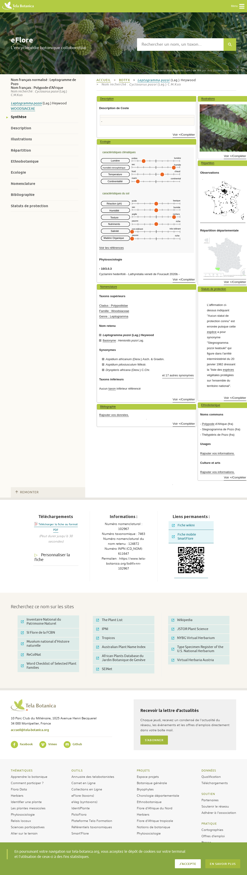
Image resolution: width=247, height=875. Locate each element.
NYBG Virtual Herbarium (193, 638)
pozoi (37, 103)
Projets (143, 770)
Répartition (21, 150)
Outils (77, 770)
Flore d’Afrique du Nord (154, 808)
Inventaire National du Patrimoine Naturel (41, 621)
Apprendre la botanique (29, 776)
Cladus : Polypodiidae (113, 305)
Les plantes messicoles (28, 808)
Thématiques (22, 770)
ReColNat (31, 655)
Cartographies (212, 829)
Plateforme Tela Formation (91, 820)
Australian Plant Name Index (121, 647)
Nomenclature (23, 184)
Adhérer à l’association (218, 812)
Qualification (211, 776)
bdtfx (124, 80)
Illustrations (21, 139)
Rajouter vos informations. (217, 453)
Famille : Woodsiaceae (114, 311)
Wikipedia (182, 620)
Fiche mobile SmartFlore (184, 537)
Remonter (27, 492)
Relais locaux (21, 820)
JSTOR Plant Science (190, 629)
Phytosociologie (23, 814)
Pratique (209, 823)
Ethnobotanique (25, 161)
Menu (238, 6)
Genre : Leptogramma (113, 316)
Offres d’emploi (213, 836)
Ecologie (18, 172)
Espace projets (148, 776)
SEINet (104, 669)
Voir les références (111, 247)
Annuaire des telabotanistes (92, 776)
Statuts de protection (29, 206)
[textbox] (180, 44)
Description (21, 128)
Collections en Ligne (86, 789)
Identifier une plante (26, 801)
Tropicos (105, 638)
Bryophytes (145, 789)
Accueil (103, 80)
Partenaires (210, 800)
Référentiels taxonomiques (91, 827)
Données (208, 770)
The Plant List (109, 620)
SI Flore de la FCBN (38, 632)
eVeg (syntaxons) (84, 801)
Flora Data (19, 789)
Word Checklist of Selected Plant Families (48, 666)
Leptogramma (22, 103)
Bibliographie (22, 195)
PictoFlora (79, 814)
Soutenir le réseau (215, 806)
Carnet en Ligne (83, 783)
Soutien (208, 794)
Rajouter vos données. (114, 415)
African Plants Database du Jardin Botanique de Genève (120, 658)
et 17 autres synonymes (178, 375)
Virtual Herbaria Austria (193, 660)
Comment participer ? (27, 783)
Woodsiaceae (23, 109)
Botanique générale (152, 783)
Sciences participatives (28, 827)
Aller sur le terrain (24, 833)
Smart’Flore (80, 833)
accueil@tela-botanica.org (30, 730)
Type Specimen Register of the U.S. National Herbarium (197, 649)
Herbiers (17, 795)
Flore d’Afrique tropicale (155, 820)
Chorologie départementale (158, 795)
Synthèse (18, 117)
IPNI (102, 629)
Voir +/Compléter (184, 134)
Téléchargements (214, 783)
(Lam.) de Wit (177, 70)
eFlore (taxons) (82, 795)
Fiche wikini (183, 525)
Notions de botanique (153, 827)
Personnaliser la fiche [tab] (52, 557)
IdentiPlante (80, 808)
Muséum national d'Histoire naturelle (45, 643)
